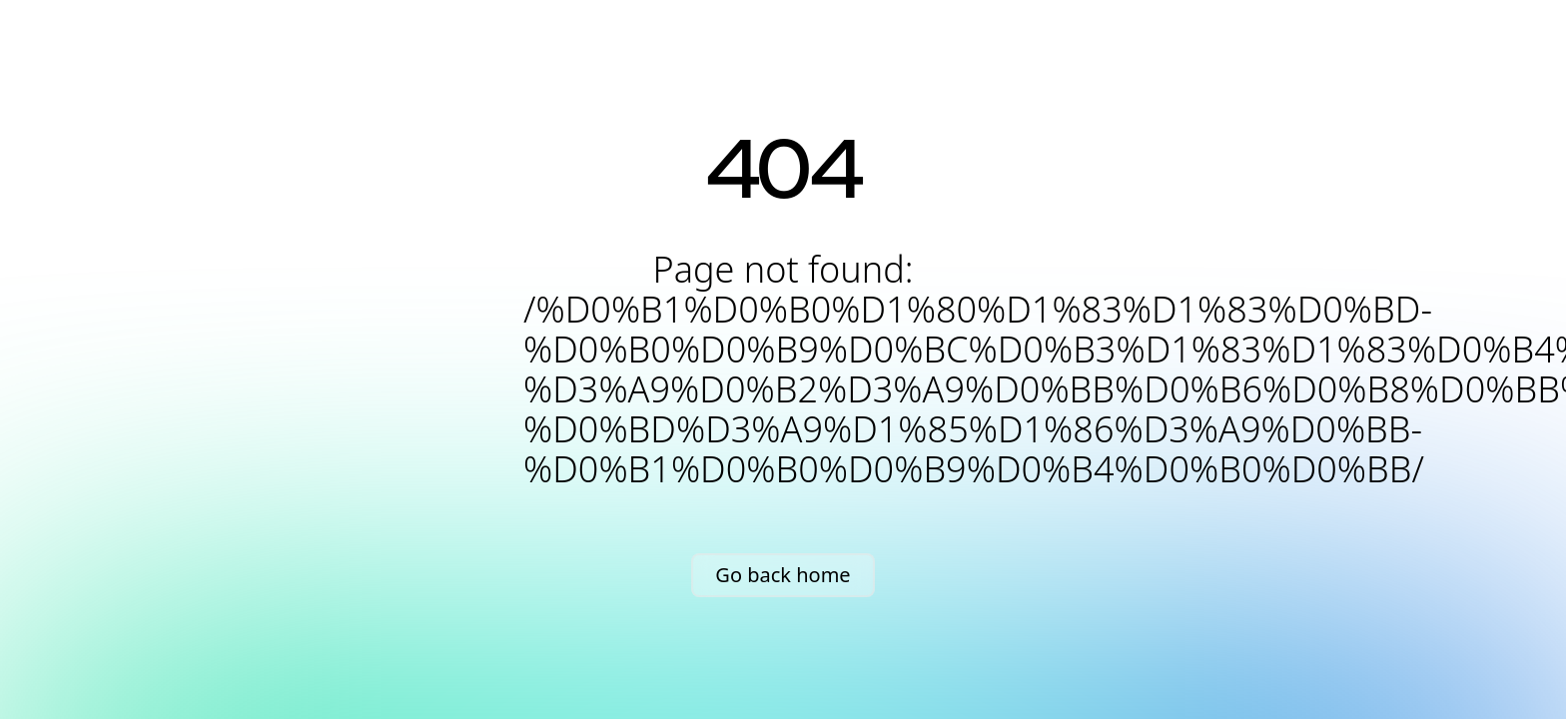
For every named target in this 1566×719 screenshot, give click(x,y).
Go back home (782, 574)
